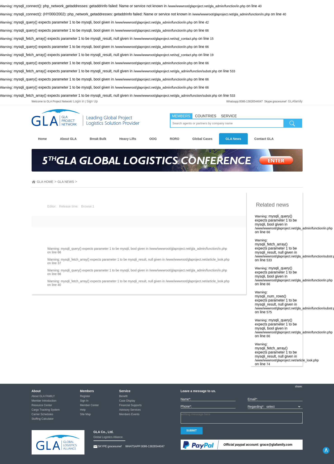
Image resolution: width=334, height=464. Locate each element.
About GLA (68, 139)
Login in (78, 101)
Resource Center (42, 405)
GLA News (233, 139)
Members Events (129, 414)
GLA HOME (45, 182)
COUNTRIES (205, 116)
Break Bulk (98, 139)
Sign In (84, 400)
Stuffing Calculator (43, 418)
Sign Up (92, 101)
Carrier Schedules (42, 414)
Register (85, 396)
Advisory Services (130, 409)
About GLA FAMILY (43, 396)
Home (42, 139)
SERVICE (229, 116)
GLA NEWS (65, 182)
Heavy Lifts (127, 139)
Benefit (123, 396)
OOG (153, 139)
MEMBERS (181, 116)
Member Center (89, 405)
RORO (174, 139)
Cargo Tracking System (46, 409)
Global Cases (202, 139)
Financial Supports (130, 405)
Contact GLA (264, 139)
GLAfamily (295, 101)
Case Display (127, 400)
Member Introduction (44, 400)
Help (83, 409)
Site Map (85, 414)
